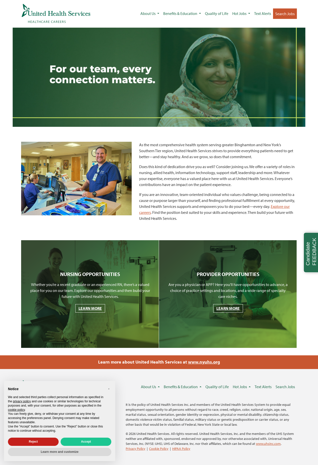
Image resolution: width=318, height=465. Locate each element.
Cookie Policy (158, 448)
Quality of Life (216, 13)
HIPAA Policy (181, 448)
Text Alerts (262, 13)
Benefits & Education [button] (180, 13)
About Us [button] (148, 13)
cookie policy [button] (16, 410)
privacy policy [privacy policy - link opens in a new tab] (22, 401)
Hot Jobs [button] (239, 13)
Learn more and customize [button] (60, 452)
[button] (109, 389)
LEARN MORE (90, 308)
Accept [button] (86, 441)
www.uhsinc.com (268, 443)
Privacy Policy (135, 448)
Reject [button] (33, 441)
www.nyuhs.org (204, 362)
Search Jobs (285, 13)
